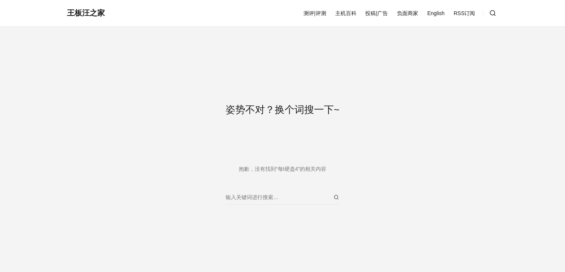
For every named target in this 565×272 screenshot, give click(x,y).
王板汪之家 (86, 13)
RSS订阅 (464, 13)
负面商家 (407, 13)
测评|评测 (315, 13)
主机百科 (345, 13)
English (436, 13)
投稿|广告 (376, 13)
